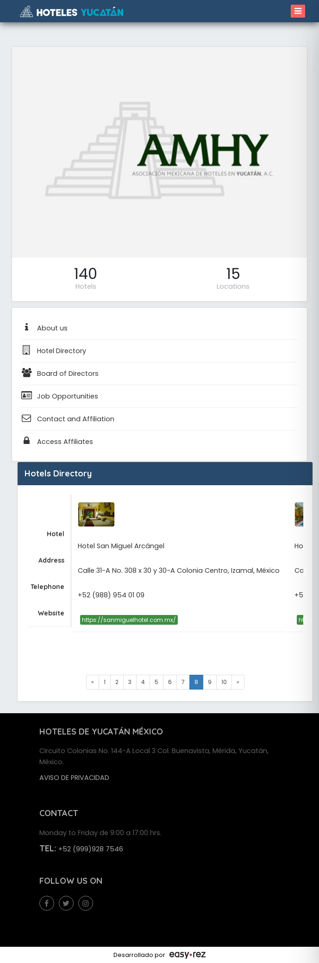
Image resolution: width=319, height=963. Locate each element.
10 (224, 682)
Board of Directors (60, 373)
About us (44, 328)
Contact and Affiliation (67, 419)
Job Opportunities (59, 396)
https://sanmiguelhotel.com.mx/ (129, 620)
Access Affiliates (57, 441)
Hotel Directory (53, 350)
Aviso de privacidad (74, 777)
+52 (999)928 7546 (90, 849)
